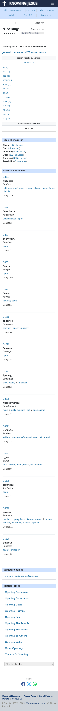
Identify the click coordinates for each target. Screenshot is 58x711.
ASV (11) (6, 72)
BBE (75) (6, 76)
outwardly (16, 522)
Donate (5, 699)
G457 (5, 289)
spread (49, 519)
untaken (7, 219)
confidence (18, 188)
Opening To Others (16, 635)
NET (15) (6, 106)
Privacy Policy (30, 696)
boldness (7, 188)
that (5, 301)
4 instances (13, 148)
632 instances (16, 155)
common (7, 328)
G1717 (6, 371)
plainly (37, 188)
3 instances (16, 145)
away (13, 219)
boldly (7, 191)
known (30, 519)
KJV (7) (5, 93)
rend (5, 465)
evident (6, 437)
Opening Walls (13, 642)
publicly (24, 328)
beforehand (26, 437)
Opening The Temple (17, 623)
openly (29, 188)
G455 (5, 262)
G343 (5, 207)
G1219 (6, 317)
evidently (15, 550)
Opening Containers (16, 592)
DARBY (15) (7, 80)
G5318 (6, 508)
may (9, 301)
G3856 (6, 399)
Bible (6, 10)
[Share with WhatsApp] (35, 684)
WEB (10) (6, 110)
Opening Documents (17, 598)
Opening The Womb (16, 629)
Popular (50, 10)
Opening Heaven (15, 611)
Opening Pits (12, 617)
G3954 (6, 177)
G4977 (6, 453)
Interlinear (30, 10)
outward (26, 522)
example (21, 410)
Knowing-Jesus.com (35, 703)
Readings (41, 10)
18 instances (19, 151)
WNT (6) (6, 114)
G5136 (6, 481)
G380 (5, 235)
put (28, 410)
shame (42, 410)
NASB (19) (7, 102)
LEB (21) (6, 97)
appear (35, 522)
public (13, 410)
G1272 (6, 344)
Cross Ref (28, 15)
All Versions (29, 62)
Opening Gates (13, 604)
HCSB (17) (7, 84)
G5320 (6, 539)
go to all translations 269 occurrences (24, 52)
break (26, 465)
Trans (51, 188)
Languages (46, 15)
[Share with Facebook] (23, 684)
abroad (38, 519)
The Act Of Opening (16, 654)
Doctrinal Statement (11, 696)
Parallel (10, 15)
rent (40, 465)
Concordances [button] (16, 10)
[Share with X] (29, 684)
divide (12, 465)
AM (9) (5, 67)
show (5, 383)
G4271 (6, 426)
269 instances (20, 158)
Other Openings (14, 648)
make (5, 410)
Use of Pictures (45, 696)
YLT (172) (6, 119)
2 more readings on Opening (21, 576)
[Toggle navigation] (52, 3)
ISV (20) (6, 89)
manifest (23, 383)
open (20, 219)
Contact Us (17, 699)
